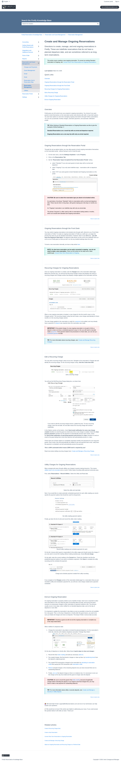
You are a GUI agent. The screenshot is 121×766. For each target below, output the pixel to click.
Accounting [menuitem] (25, 42)
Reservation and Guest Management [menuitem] (28, 62)
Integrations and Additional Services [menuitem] (27, 51)
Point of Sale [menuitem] (25, 55)
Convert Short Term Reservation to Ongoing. (67, 253)
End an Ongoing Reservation (53, 99)
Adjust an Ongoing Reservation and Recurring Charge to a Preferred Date (62, 744)
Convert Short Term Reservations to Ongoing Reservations (79, 62)
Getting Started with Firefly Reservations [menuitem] (27, 46)
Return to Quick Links (94, 218)
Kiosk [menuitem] (25, 77)
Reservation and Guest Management (55, 34)
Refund (50, 667)
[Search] (97, 23)
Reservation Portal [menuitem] (27, 93)
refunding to (85, 662)
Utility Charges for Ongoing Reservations (56, 96)
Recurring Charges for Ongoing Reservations (57, 89)
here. (78, 244)
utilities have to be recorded (52, 470)
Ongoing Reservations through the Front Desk (57, 85)
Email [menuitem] (25, 73)
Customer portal (108, 1)
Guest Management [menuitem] (29, 70)
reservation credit (77, 664)
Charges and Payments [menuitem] (30, 67)
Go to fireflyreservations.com (110, 7)
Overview (47, 78)
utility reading (76, 679)
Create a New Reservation (51, 732)
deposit (58, 323)
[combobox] (59, 23)
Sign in (117, 1)
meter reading (61, 654)
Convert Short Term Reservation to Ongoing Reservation (58, 736)
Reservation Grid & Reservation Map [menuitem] (29, 81)
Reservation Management (75, 34)
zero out (55, 673)
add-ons (81, 654)
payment (78, 321)
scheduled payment (52, 333)
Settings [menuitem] (24, 97)
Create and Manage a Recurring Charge (83, 451)
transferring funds (90, 657)
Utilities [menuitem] (26, 90)
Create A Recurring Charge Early (52, 728)
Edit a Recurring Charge (51, 92)
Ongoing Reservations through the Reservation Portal (59, 82)
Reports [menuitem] (24, 58)
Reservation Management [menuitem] (28, 86)
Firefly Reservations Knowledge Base (32, 34)
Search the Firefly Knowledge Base (36, 20)
